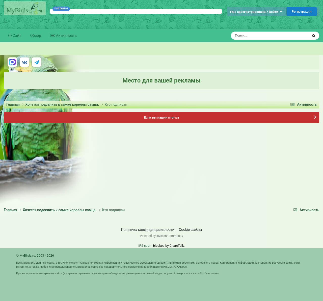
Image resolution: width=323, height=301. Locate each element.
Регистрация (301, 11)
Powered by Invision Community (161, 236)
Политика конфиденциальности (147, 230)
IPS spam (145, 246)
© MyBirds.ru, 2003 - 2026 (35, 255)
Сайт (16, 35)
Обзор (35, 35)
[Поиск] (260, 36)
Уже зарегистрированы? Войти (256, 12)
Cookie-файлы (190, 230)
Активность (66, 35)
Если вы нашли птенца (161, 117)
